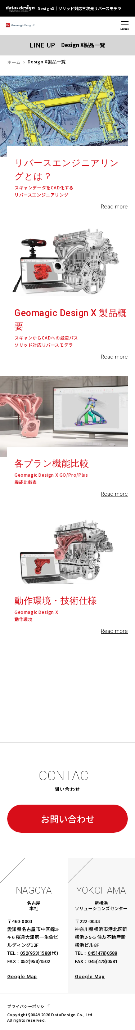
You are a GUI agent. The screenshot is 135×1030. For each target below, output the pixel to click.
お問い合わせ (68, 818)
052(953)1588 (35, 953)
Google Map (22, 976)
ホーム (14, 62)
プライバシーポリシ (26, 1006)
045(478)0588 (102, 953)
